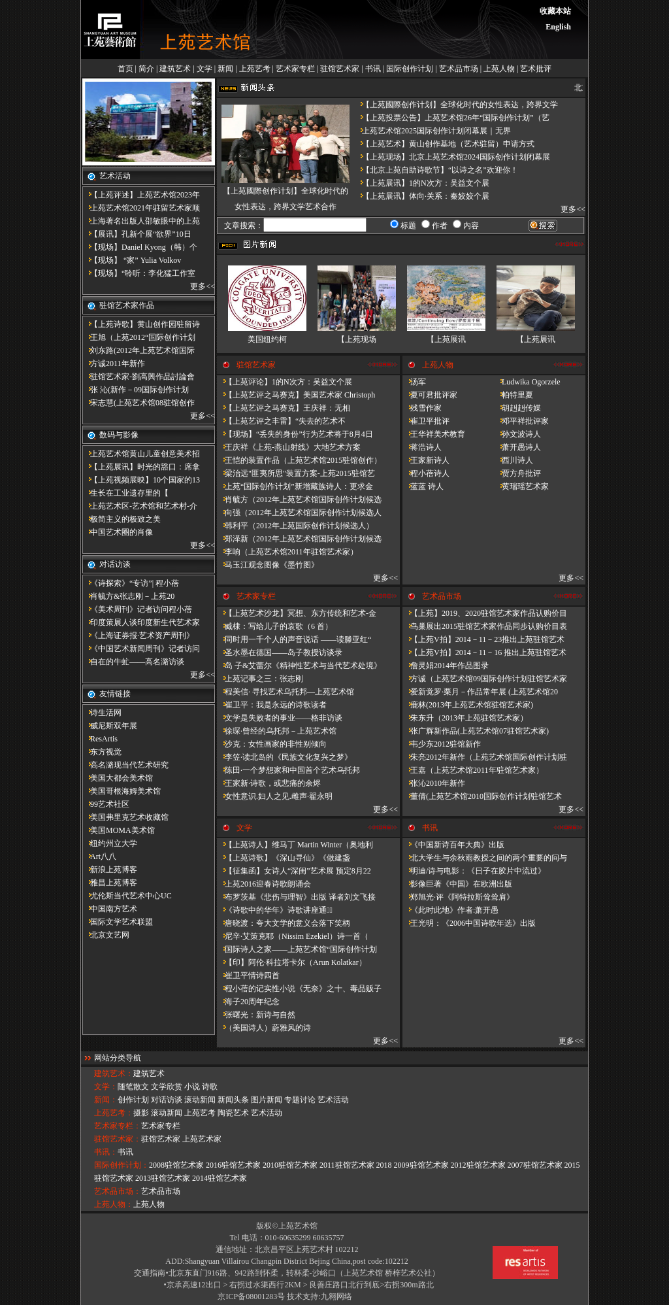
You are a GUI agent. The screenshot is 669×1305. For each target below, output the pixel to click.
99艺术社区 (105, 804)
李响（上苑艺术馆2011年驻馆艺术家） (287, 551)
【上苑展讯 (446, 339)
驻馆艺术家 (339, 68)
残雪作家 (422, 408)
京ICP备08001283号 (251, 1296)
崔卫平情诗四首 (248, 975)
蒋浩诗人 (422, 447)
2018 (384, 1165)
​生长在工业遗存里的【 (125, 493)
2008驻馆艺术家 (176, 1165)
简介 (146, 68)
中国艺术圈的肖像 (117, 532)
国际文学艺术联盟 (117, 921)
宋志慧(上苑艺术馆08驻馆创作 (138, 402)
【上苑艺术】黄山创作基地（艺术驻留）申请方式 (444, 143)
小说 (192, 1086)
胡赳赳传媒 (517, 408)
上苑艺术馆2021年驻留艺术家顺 (141, 207)
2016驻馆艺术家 (233, 1165)
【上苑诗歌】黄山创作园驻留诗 (141, 324)
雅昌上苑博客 (109, 882)
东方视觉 (102, 751)
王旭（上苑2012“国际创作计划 (138, 337)
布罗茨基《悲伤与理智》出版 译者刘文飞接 (296, 897)
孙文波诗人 (517, 434)
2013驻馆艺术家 (162, 1178)
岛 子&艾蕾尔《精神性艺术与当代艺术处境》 (299, 665)
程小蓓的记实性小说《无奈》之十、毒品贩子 (299, 988)
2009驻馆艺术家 (421, 1165)
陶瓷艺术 (233, 1112)
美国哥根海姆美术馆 (121, 791)
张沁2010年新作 (433, 783)
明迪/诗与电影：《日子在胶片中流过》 (474, 870)
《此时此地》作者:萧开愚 (450, 910)
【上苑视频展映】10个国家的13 (141, 479)
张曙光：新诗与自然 (256, 1014)
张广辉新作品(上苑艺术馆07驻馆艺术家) (475, 731)
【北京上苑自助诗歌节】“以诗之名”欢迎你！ (436, 170)
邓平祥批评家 (521, 421)
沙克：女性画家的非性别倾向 (272, 744)
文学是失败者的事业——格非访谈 (279, 717)
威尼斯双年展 (109, 725)
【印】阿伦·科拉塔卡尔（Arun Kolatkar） (292, 962)
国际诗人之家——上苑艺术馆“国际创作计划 (297, 949)
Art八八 (99, 856)
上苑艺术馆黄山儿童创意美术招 (141, 453)
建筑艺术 (175, 68)
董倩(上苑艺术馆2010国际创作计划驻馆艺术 (482, 796)
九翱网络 (336, 1296)
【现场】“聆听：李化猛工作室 (138, 273)
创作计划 (133, 1099)
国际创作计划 (409, 68)
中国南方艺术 (109, 908)
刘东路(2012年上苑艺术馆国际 (138, 350)
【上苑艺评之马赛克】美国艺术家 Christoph (296, 394)
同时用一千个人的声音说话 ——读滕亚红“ (294, 639)
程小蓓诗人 (425, 473)
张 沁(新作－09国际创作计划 (135, 389)
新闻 (225, 68)
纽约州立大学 (109, 843)
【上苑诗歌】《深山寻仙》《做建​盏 (283, 857)
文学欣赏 (166, 1086)
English (558, 26)
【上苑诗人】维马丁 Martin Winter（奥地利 (295, 844)
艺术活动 (333, 1099)
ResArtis (100, 738)
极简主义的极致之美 (121, 519)
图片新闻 (266, 1099)
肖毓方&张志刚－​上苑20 (128, 596)
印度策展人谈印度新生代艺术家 (141, 622)
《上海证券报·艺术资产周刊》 (138, 635)
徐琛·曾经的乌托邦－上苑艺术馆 (276, 731)
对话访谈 (166, 1099)
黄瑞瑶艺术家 (521, 486)
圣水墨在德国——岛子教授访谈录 (279, 652)
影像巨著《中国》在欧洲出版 (457, 884)
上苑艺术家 (201, 1139)
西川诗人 (513, 460)
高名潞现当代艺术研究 (125, 765)
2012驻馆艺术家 (478, 1165)
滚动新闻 (200, 1099)
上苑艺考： (113, 1112)
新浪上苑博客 (109, 869)
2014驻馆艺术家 (219, 1178)
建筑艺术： (113, 1073)
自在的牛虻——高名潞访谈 (133, 661)
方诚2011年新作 (113, 363)
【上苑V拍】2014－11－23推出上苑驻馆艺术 (483, 639)
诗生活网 (102, 712)
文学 (204, 68)
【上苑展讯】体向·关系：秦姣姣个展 (421, 196)
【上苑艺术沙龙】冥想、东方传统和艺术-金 (296, 613)
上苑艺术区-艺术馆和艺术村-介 (139, 506)
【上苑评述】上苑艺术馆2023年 (141, 194)
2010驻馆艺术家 (290, 1165)
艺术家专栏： (117, 1125)
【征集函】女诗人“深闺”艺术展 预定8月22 (294, 870)
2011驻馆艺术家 (346, 1165)
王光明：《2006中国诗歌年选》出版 (469, 923)
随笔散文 (133, 1086)
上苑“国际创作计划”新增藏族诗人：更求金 (295, 486)
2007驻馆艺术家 (535, 1165)
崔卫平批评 (425, 421)
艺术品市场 (458, 68)
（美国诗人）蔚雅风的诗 (264, 1027)
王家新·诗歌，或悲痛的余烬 (269, 783)
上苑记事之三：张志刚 (260, 678)
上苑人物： (113, 1204)
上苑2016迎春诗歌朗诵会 (264, 884)
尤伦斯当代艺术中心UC (127, 895)
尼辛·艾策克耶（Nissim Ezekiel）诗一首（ (292, 936)
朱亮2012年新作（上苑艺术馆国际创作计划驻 (484, 757)
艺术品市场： (117, 1191)
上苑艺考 (254, 68)
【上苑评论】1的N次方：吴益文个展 (284, 381)
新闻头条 (233, 1099)
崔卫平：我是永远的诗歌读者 (272, 704)
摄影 (141, 1112)
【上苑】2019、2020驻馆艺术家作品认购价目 (484, 613)
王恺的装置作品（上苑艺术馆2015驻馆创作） (299, 460)
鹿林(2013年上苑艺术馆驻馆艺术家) (467, 704)
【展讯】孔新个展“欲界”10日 (136, 234)
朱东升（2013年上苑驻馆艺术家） (465, 717)
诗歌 (210, 1086)
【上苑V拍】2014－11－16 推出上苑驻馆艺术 (484, 652)
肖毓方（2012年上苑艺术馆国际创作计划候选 (299, 499)
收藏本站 (555, 11)
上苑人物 (499, 68)
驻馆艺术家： (117, 1139)
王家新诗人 (425, 460)
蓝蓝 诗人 (423, 486)
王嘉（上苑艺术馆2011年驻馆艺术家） (473, 770)
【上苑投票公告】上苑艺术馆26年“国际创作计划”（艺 (451, 117)
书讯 (373, 68)
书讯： (106, 1152)
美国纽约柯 (267, 339)
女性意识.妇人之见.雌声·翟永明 (275, 796)
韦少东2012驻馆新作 (441, 744)
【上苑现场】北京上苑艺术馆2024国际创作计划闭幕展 (452, 156)
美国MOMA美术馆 (118, 830)
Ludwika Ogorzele (527, 381)
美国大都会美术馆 (117, 778)
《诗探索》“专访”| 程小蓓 (130, 583)
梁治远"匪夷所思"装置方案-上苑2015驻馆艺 (296, 473)
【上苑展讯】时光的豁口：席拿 (141, 466)
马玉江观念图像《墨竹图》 (268, 564)
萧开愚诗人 (517, 447)
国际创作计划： (121, 1165)
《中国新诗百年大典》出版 (453, 844)
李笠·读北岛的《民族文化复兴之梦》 (284, 757)
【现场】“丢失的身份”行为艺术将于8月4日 (295, 434)
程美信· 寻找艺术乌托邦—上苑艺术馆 (285, 691)
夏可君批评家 (429, 394)
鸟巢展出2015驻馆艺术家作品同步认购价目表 (484, 626)
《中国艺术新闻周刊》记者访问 (141, 648)
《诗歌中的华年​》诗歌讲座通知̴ (275, 910)
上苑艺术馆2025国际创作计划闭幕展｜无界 (432, 130)
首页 (125, 68)
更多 (198, 286)
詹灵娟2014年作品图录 (445, 665)
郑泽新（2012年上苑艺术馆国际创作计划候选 (299, 538)
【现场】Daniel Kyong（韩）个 (139, 247)
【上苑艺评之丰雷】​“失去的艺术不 (281, 421)
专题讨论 (300, 1099)
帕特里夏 (513, 394)
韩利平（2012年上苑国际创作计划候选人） (295, 525)
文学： (106, 1086)
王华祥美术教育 (433, 434)
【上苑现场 (356, 339)
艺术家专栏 (295, 68)
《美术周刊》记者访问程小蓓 (137, 609)
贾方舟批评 (517, 473)
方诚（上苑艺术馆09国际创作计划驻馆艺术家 (484, 678)
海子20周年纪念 (248, 1001)
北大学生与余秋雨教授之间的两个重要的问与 (484, 857)
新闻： (106, 1099)
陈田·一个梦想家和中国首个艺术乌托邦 (288, 770)
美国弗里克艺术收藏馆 (125, 817)
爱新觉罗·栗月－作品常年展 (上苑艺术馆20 (480, 691)
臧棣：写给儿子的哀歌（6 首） (275, 626)
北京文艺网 (105, 935)
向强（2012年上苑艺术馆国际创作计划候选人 (299, 512)
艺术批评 (535, 68)
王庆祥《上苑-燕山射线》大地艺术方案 (289, 447)
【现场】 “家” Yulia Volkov (131, 260)
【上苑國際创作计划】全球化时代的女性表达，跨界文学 (456, 104)
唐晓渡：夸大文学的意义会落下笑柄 (283, 923)
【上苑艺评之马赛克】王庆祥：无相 (283, 408)
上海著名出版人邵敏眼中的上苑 (141, 221)
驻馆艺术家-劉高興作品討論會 (138, 376)
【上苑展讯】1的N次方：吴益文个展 (421, 183)
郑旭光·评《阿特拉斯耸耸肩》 (458, 897)
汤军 (414, 381)
